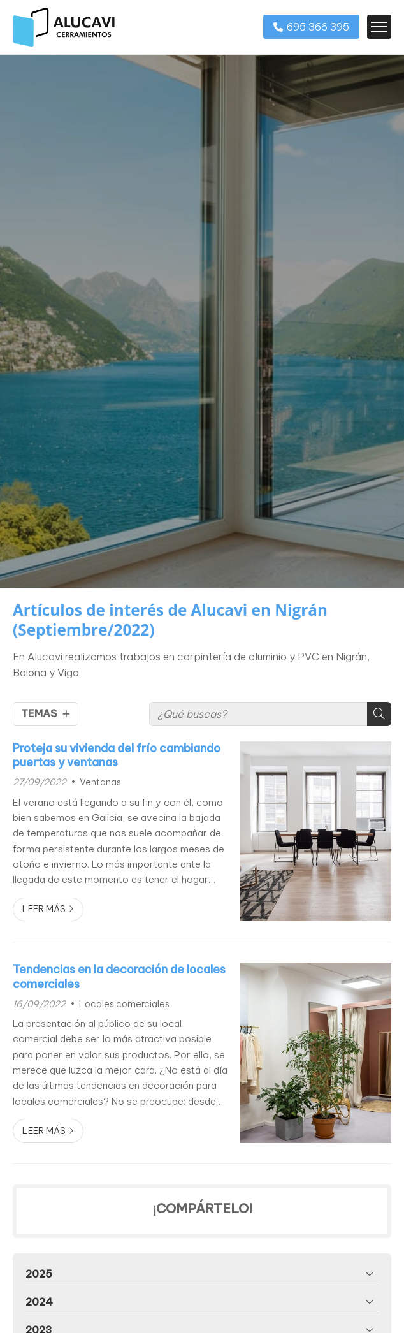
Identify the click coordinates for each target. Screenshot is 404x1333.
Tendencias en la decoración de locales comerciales (119, 977)
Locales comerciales (124, 1004)
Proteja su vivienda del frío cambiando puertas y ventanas (116, 755)
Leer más (44, 909)
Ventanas (100, 782)
